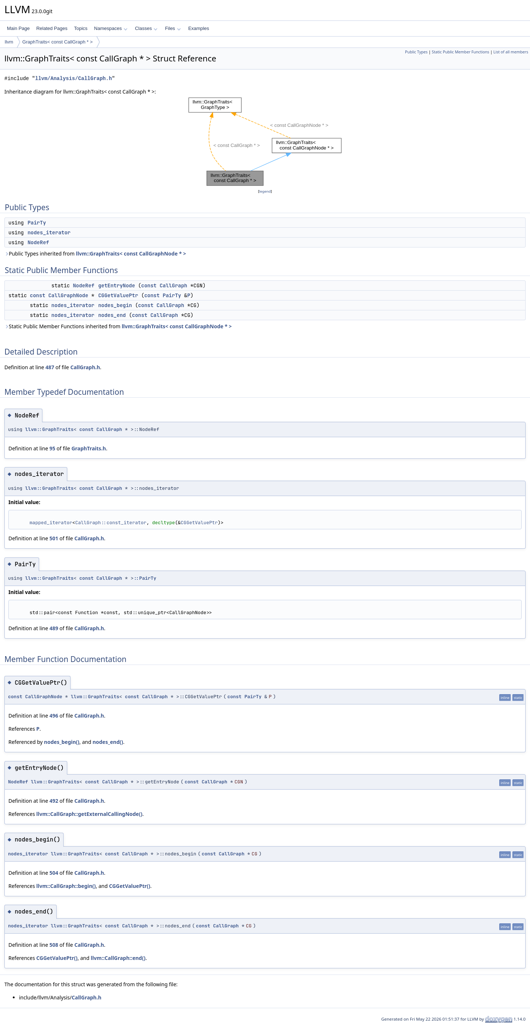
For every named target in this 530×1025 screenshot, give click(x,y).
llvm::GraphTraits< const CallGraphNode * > (131, 253)
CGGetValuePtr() (129, 885)
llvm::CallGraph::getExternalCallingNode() (89, 813)
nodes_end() (107, 741)
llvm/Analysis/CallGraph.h (73, 78)
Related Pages (51, 28)
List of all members (510, 51)
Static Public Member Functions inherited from (118, 326)
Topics (80, 28)
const (148, 285)
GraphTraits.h (88, 448)
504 (53, 872)
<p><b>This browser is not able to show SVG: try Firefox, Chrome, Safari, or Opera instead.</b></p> (265, 142)
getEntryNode (116, 285)
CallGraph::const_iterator (111, 522)
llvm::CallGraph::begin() (66, 885)
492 (53, 800)
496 (53, 715)
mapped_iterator (51, 522)
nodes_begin (115, 305)
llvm (9, 42)
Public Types (416, 51)
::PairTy (144, 578)
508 (53, 944)
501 (53, 538)
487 (49, 367)
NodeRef (38, 242)
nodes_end (112, 315)
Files (173, 28)
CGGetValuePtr (118, 295)
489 (53, 628)
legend (265, 191)
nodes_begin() (61, 741)
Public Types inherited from (95, 253)
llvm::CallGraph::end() (118, 957)
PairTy (36, 222)
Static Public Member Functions (460, 51)
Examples (198, 28)
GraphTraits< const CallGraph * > (57, 42)
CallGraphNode (68, 295)
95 (52, 448)
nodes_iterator (49, 232)
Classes (146, 28)
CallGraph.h (85, 367)
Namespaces (110, 28)
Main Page (18, 28)
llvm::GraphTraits (49, 429)
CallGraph (174, 285)
